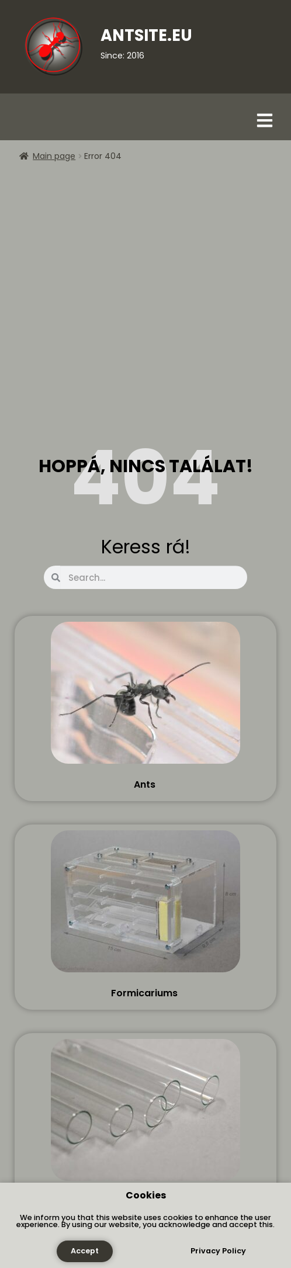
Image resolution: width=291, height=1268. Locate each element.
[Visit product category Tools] (145, 1123)
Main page (54, 156)
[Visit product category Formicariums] (145, 914)
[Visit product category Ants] (145, 706)
